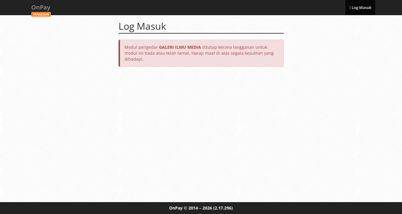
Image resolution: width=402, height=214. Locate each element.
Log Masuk (360, 7)
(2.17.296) (223, 208)
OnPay (41, 9)
